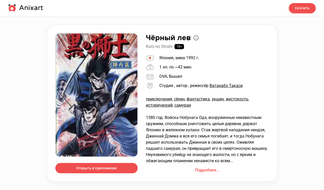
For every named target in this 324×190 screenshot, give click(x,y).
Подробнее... (207, 170)
